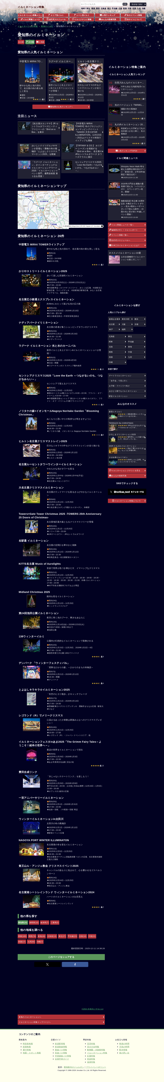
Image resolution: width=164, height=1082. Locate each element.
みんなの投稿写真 (107, 19)
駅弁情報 (123, 1050)
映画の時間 (124, 1044)
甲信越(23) (72, 936)
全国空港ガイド (62, 1059)
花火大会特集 (93, 1047)
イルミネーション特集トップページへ (35, 1022)
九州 (139, 8)
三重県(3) (55, 923)
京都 (136, 324)
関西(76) (32, 936)
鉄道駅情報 (60, 1044)
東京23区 (126, 319)
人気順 (40, 42)
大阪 (124, 324)
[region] (61, 210)
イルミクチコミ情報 (81, 19)
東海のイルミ (47, 26)
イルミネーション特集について (126, 501)
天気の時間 (124, 1047)
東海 (125, 8)
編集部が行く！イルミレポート (123, 230)
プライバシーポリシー (96, 1067)
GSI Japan (87, 226)
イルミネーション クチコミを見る (124, 470)
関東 (93, 8)
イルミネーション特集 (31, 7)
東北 (109, 8)
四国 (134, 8)
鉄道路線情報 (61, 1047)
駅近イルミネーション (118, 396)
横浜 (136, 319)
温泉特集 (91, 1062)
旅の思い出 (124, 1053)
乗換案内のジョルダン (74, 1067)
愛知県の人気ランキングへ (60, 106)
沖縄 (143, 8)
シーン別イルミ (82, 15)
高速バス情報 (61, 1053)
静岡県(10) (34, 923)
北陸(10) (82, 936)
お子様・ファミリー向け (119, 386)
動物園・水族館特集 (96, 1050)
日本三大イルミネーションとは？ (124, 245)
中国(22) (92, 936)
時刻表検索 (28, 1044)
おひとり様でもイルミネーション (123, 391)
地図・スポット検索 (32, 1053)
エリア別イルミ (56, 15)
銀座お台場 (113, 319)
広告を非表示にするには (92, 1009)
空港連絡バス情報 (63, 1056)
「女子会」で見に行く (118, 381)
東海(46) (41, 936)
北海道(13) (52, 936)
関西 (98, 8)
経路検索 (27, 1047)
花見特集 (91, 1044)
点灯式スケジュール (56, 19)
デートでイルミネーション (120, 376)
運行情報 (27, 1050)
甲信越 (114, 8)
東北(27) (62, 936)
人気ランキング (107, 15)
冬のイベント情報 (133, 15)
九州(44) (31, 942)
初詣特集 (91, 1059)
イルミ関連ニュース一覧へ (121, 225)
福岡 (124, 329)
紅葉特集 (91, 1056)
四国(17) (21, 942)
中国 (129, 8)
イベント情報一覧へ (118, 235)
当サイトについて (133, 19)
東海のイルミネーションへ (30, 1017)
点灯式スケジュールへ (119, 240)
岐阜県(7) (45, 923)
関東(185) (22, 936)
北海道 (103, 8)
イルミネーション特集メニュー (30, 15)
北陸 (120, 8)
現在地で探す (137, 4)
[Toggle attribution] (102, 226)
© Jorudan (96, 226)
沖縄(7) (40, 942)
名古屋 (21, 42)
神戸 (111, 329)
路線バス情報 (61, 1050)
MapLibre (75, 226)
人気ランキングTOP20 (126, 151)
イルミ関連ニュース (30, 19)
